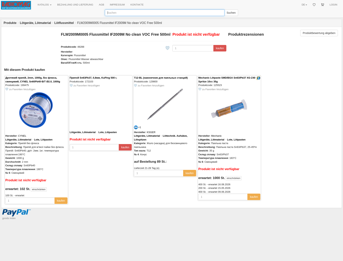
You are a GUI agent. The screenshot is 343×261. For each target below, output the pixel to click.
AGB (101, 4)
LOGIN (333, 4)
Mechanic (216, 135)
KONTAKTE (137, 4)
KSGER (151, 132)
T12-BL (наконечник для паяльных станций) (161, 77)
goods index (9, 218)
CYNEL (22, 135)
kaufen (220, 48)
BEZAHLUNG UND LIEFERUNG (75, 4)
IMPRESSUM (117, 4)
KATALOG (44, 4)
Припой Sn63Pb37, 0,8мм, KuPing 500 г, (93, 77)
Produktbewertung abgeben (319, 33)
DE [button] (304, 4)
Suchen (231, 12)
